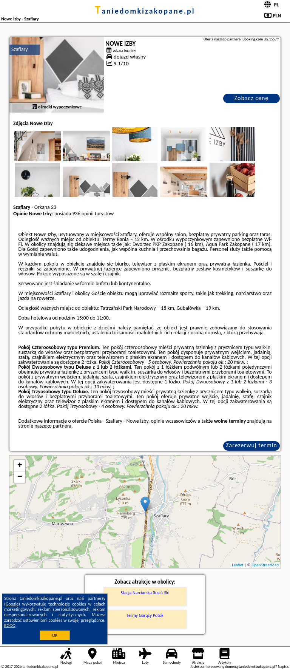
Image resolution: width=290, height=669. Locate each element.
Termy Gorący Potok (144, 615)
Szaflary (19, 49)
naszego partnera (52, 426)
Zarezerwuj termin (251, 445)
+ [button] (19, 465)
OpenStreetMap (265, 564)
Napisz (283, 666)
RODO (9, 625)
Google (12, 604)
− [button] (19, 477)
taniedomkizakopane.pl (145, 10)
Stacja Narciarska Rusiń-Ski (145, 592)
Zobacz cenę (251, 98)
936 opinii (82, 213)
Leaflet (237, 564)
